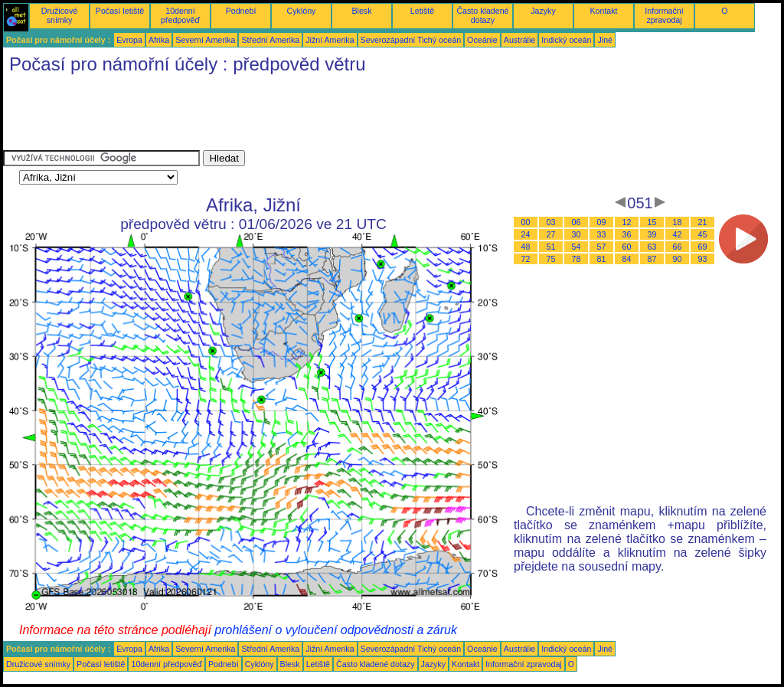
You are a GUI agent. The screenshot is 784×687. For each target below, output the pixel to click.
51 (551, 246)
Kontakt (603, 10)
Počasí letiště (120, 10)
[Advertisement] (281, 115)
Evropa (129, 39)
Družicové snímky (59, 15)
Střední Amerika (270, 39)
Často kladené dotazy (482, 15)
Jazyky (543, 10)
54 (576, 246)
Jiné (604, 39)
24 (526, 234)
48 (526, 246)
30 (576, 234)
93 (702, 258)
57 (601, 246)
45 (702, 234)
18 (677, 222)
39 (652, 234)
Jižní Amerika (329, 39)
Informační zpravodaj (664, 15)
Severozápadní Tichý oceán (411, 39)
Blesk (361, 10)
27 (551, 234)
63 (652, 246)
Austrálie (519, 39)
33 (601, 234)
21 (702, 222)
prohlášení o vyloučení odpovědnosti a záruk (335, 629)
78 (576, 258)
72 (526, 258)
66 (677, 246)
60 (627, 246)
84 (627, 258)
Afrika (159, 39)
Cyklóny (301, 10)
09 (601, 222)
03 (551, 222)
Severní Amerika (205, 39)
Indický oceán (566, 39)
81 (601, 258)
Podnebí (241, 10)
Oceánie (482, 39)
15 (652, 222)
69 (702, 246)
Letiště (422, 10)
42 (677, 234)
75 (551, 258)
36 (627, 234)
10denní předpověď (180, 15)
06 (576, 222)
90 (677, 258)
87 (652, 258)
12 (627, 222)
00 (526, 222)
